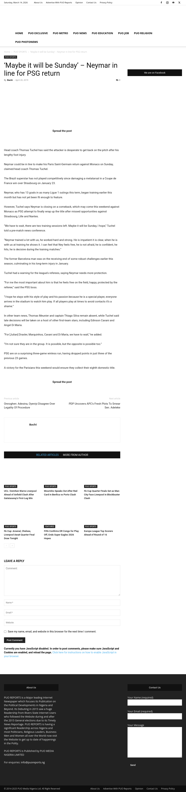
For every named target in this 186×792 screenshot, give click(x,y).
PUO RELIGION (143, 33)
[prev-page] (6, 545)
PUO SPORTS (20, 51)
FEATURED (49, 526)
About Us (38, 2)
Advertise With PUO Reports (59, 2)
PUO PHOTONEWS (26, 42)
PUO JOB (123, 33)
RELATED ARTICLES (47, 455)
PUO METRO (60, 33)
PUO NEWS (80, 33)
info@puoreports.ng (33, 762)
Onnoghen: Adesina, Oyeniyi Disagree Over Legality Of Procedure (29, 405)
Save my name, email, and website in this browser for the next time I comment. (52, 631)
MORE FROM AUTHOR (75, 455)
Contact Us (91, 2)
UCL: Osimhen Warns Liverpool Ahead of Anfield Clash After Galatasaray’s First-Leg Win (20, 495)
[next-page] (12, 545)
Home (7, 51)
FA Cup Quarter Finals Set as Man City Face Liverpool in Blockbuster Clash (102, 495)
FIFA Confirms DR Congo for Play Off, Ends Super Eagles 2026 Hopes (61, 535)
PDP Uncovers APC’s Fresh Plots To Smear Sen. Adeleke (94, 405)
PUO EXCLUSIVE (38, 33)
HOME (19, 33)
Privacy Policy (106, 2)
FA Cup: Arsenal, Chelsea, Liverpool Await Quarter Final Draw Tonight (19, 535)
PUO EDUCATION (102, 33)
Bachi (10, 80)
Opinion (79, 2)
